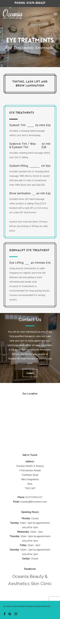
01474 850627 (36, 3)
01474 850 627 (33, 497)
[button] (55, 13)
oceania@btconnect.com (33, 501)
